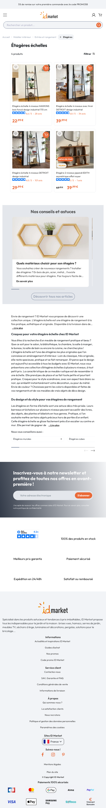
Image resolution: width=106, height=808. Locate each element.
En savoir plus (24, 281)
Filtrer (89, 54)
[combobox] (53, 25)
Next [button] (93, 451)
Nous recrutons (52, 715)
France (53, 742)
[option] (53, 4)
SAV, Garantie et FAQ (52, 678)
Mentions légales (52, 764)
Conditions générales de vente (52, 684)
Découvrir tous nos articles (53, 296)
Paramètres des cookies (52, 727)
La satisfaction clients (52, 708)
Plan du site (52, 772)
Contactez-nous (52, 671)
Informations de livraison (52, 690)
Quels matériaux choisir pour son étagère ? (46, 263)
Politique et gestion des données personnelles (52, 721)
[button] (93, 15)
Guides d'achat (52, 647)
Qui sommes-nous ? (52, 702)
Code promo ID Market (52, 660)
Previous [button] (86, 451)
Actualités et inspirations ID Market (52, 641)
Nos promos (52, 653)
